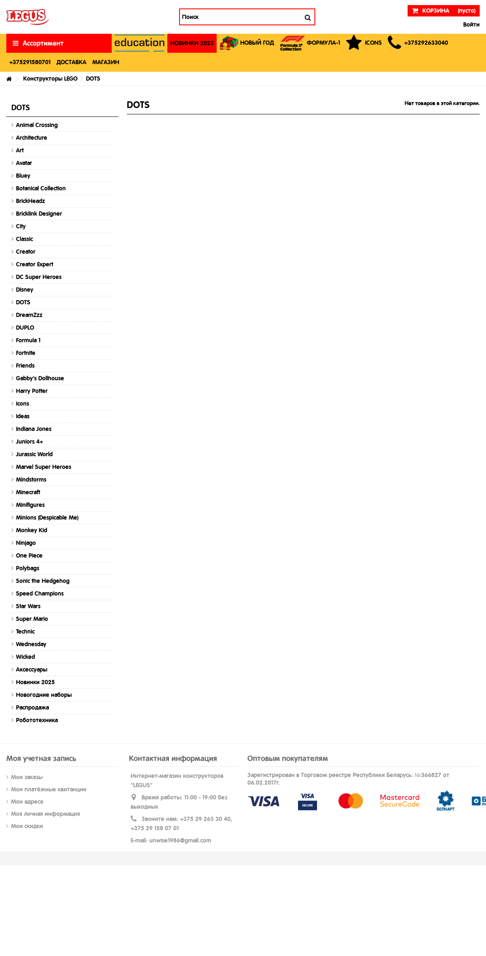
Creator (25, 251)
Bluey (23, 175)
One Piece (29, 555)
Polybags (27, 568)
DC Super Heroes (39, 277)
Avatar (24, 163)
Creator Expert (34, 264)
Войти (471, 24)
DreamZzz (29, 314)
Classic (24, 239)
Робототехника (37, 720)
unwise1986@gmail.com (180, 840)
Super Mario (32, 618)
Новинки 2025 (35, 682)
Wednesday (31, 644)
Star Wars (28, 606)
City (21, 226)
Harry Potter (32, 390)
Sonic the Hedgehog (43, 580)
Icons (22, 403)
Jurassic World (34, 454)
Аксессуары (31, 669)
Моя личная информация (45, 813)
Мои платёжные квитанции (48, 789)
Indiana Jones (33, 428)
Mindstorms (31, 479)
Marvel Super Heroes (43, 466)
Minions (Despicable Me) (47, 517)
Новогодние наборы (44, 694)
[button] (418, 43)
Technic (25, 631)
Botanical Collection (41, 188)
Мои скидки (27, 826)
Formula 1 (28, 340)
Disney (24, 289)
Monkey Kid (31, 530)
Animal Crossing (37, 125)
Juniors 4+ (29, 441)
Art (20, 150)
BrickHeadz (30, 201)
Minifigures (30, 504)
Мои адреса (27, 801)
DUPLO (25, 327)
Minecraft (28, 492)
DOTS (23, 302)
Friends (25, 365)
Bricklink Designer (39, 213)
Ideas (23, 416)
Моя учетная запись (41, 758)
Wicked (25, 656)
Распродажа (32, 707)
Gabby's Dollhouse (40, 378)
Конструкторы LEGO (50, 78)
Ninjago (26, 542)
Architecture (31, 137)
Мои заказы (27, 777)
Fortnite (25, 352)
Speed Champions (40, 593)
